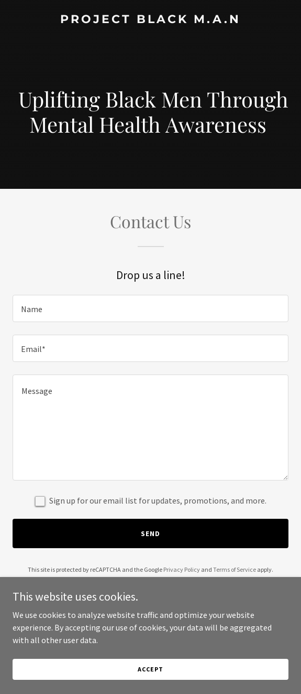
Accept (150, 669)
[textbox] (150, 308)
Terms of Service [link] (234, 569)
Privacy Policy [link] (181, 569)
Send (150, 533)
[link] (150, 20)
